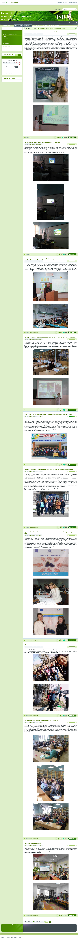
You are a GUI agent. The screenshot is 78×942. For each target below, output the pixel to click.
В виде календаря (19, 55)
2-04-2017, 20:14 (38, 535)
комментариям (57, 28)
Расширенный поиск (7, 46)
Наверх (50, 922)
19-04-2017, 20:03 (38, 144)
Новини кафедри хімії (34, 332)
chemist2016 (31, 33)
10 (36, 921)
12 (39, 921)
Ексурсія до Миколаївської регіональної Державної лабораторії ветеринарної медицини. (48, 469)
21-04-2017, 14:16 (38, 33)
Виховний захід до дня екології (32, 843)
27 (43, 921)
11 (38, 921)
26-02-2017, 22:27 (38, 845)
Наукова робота (6, 36)
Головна (4, 32)
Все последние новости (8, 49)
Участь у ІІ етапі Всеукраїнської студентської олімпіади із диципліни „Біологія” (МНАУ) (48, 414)
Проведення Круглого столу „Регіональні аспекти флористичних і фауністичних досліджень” (50, 337)
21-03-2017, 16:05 (38, 722)
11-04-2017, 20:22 (38, 471)
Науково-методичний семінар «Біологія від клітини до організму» (42, 142)
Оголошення (5, 41)
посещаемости (50, 28)
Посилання (5, 38)
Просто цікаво (6, 43)
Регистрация (14, 2)
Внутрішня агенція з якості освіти (10, 34)
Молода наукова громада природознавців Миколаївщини (40, 259)
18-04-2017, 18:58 (38, 416)
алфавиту (64, 28)
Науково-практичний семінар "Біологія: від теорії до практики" (41, 720)
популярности (43, 28)
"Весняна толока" (29, 644)
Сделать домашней (72, 2)
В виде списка (16, 55)
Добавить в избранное (62, 2)
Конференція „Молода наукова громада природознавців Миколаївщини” (44, 31)
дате (38, 28)
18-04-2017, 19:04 (38, 339)
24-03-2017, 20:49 (38, 646)
